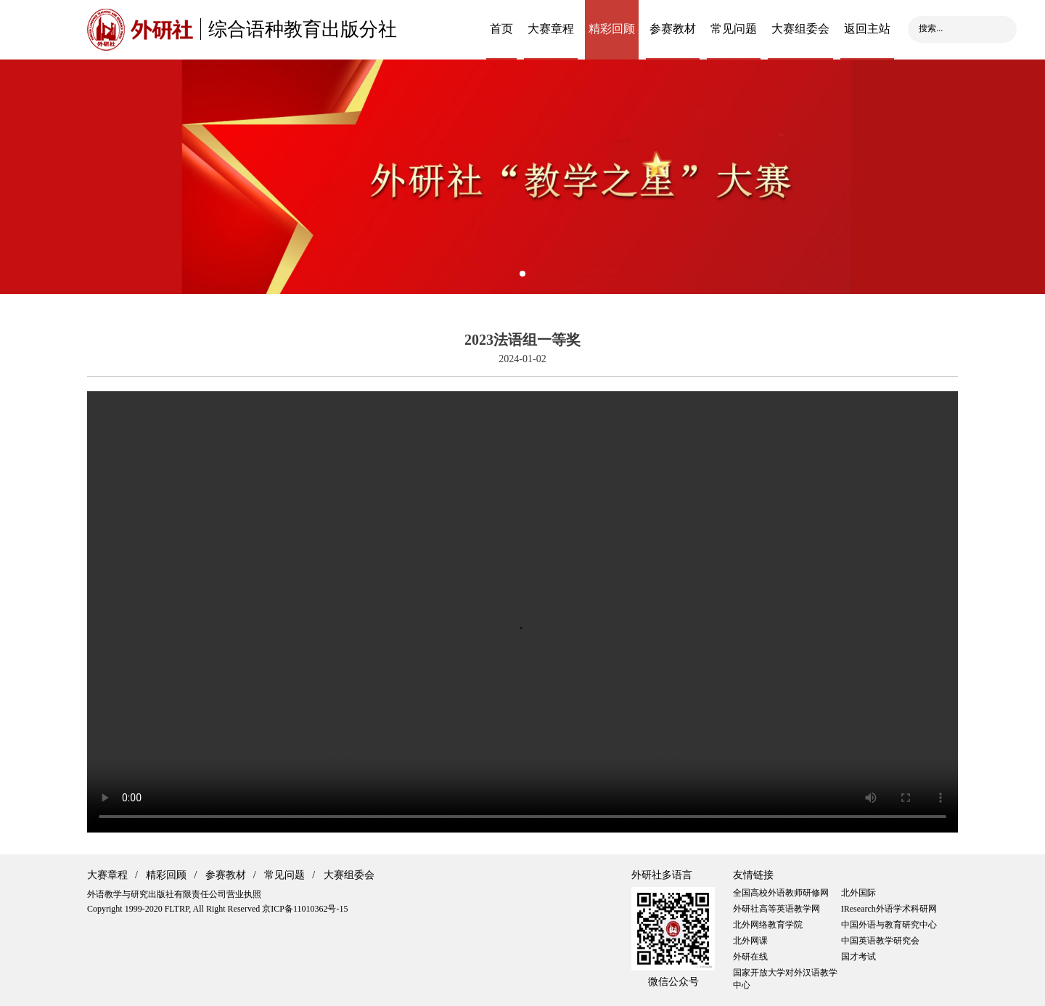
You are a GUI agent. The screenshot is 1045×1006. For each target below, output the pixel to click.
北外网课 (750, 941)
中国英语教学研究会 (880, 941)
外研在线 (750, 957)
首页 (501, 29)
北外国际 (858, 893)
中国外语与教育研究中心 (889, 925)
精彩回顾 (612, 29)
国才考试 (858, 957)
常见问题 (733, 29)
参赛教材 (672, 29)
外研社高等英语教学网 (776, 909)
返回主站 (867, 29)
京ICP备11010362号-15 (305, 909)
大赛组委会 (800, 29)
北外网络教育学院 (768, 925)
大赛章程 (551, 29)
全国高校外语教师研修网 (781, 893)
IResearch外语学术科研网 (889, 909)
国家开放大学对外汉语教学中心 (785, 979)
